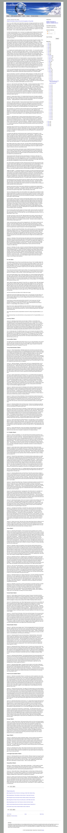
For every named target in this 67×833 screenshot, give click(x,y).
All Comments (49, 33)
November (50, 57)
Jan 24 (50, 86)
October (49, 58)
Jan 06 (50, 112)
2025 (48, 44)
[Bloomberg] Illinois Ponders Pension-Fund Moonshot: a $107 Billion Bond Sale (21, 799)
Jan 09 (50, 107)
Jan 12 (50, 103)
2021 (48, 50)
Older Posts (42, 814)
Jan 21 (50, 90)
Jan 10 (50, 106)
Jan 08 (50, 109)
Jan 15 (50, 99)
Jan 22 (50, 89)
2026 (48, 43)
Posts (48, 31)
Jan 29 (50, 75)
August (49, 61)
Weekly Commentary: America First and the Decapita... (54, 81)
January (49, 71)
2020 (48, 51)
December (50, 55)
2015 (48, 124)
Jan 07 (50, 110)
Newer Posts (9, 814)
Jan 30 (50, 74)
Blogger (43, 830)
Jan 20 (50, 92)
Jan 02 (50, 117)
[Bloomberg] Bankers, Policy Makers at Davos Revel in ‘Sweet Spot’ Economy (20, 795)
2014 (48, 125)
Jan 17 (50, 96)
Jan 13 (50, 102)
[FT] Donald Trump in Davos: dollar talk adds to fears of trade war (18, 806)
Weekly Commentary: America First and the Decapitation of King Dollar (20, 21)
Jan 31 (50, 72)
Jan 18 (50, 95)
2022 (48, 48)
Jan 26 (50, 79)
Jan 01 (50, 119)
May (49, 65)
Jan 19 (50, 93)
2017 (48, 121)
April (49, 67)
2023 (48, 47)
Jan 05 (50, 113)
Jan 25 (50, 85)
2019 (48, 53)
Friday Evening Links (11, 791)
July (49, 62)
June (49, 64)
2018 (48, 54)
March (49, 68)
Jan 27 (50, 78)
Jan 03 (50, 116)
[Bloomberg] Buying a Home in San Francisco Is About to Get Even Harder (20, 802)
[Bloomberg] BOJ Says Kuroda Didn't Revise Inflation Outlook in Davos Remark (21, 797)
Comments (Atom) (14, 815)
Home (26, 814)
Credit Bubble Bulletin (16, 5)
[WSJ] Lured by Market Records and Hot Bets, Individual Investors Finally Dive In (21, 804)
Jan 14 (50, 100)
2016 (48, 122)
